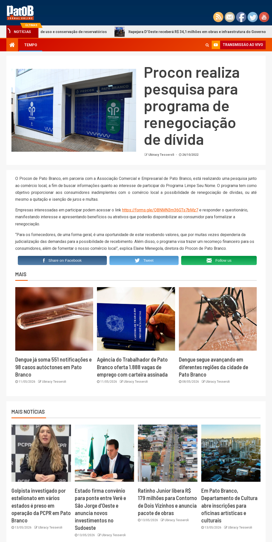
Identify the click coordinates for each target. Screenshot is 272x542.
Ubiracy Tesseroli (161, 155)
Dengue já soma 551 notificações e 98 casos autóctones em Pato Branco (53, 367)
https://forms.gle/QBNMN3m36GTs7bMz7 (160, 210)
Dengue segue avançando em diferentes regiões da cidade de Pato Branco (213, 367)
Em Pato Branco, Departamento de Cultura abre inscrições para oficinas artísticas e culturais (229, 505)
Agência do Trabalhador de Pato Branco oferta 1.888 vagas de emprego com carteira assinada (132, 367)
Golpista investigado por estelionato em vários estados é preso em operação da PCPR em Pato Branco (41, 505)
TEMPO (30, 45)
